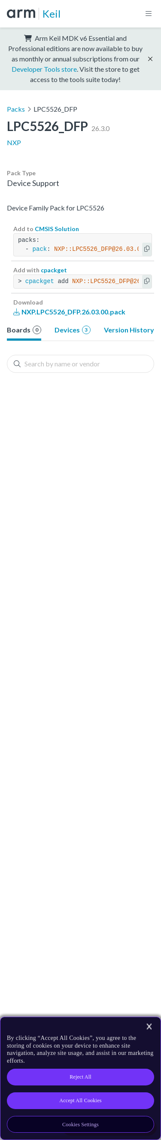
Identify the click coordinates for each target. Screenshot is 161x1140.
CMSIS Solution (57, 228)
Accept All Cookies (80, 1100)
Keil (52, 13)
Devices (73, 330)
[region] (80, 1078)
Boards (24, 330)
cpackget (54, 270)
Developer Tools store (44, 69)
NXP (14, 142)
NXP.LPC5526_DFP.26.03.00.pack (69, 312)
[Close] (149, 1026)
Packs (16, 109)
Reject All (80, 1077)
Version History (129, 330)
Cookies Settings (80, 1125)
